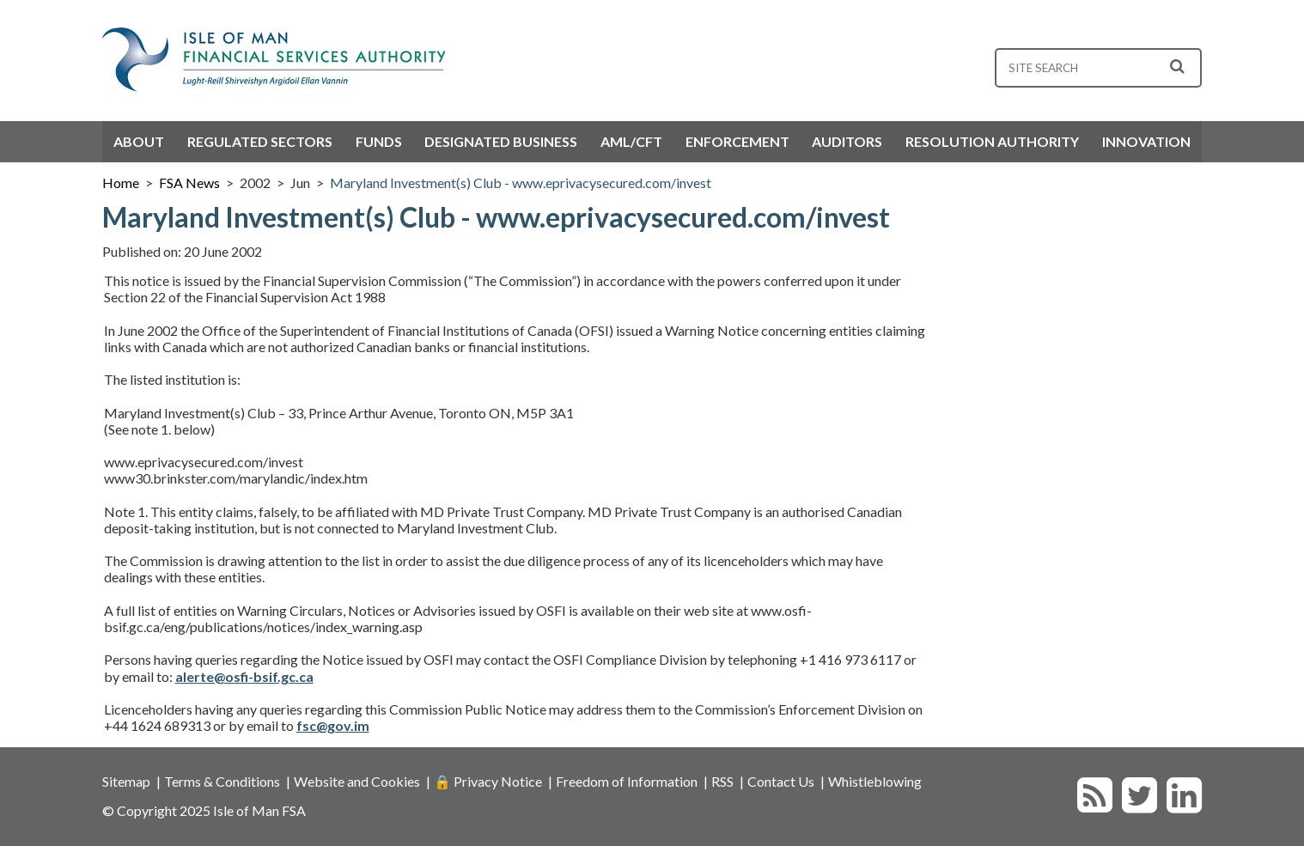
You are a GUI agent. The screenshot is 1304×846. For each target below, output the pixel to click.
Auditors (847, 141)
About (138, 141)
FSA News (189, 182)
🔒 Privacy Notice (488, 781)
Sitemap (126, 781)
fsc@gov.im (332, 725)
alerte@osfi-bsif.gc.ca (244, 676)
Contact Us (780, 781)
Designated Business (500, 141)
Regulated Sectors (259, 141)
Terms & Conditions (222, 781)
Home (120, 182)
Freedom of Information (627, 781)
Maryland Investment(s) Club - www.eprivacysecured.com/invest (520, 182)
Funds (379, 141)
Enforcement (737, 141)
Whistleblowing (875, 781)
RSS (722, 781)
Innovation (1146, 141)
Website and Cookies (357, 781)
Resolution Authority (992, 141)
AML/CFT (631, 141)
